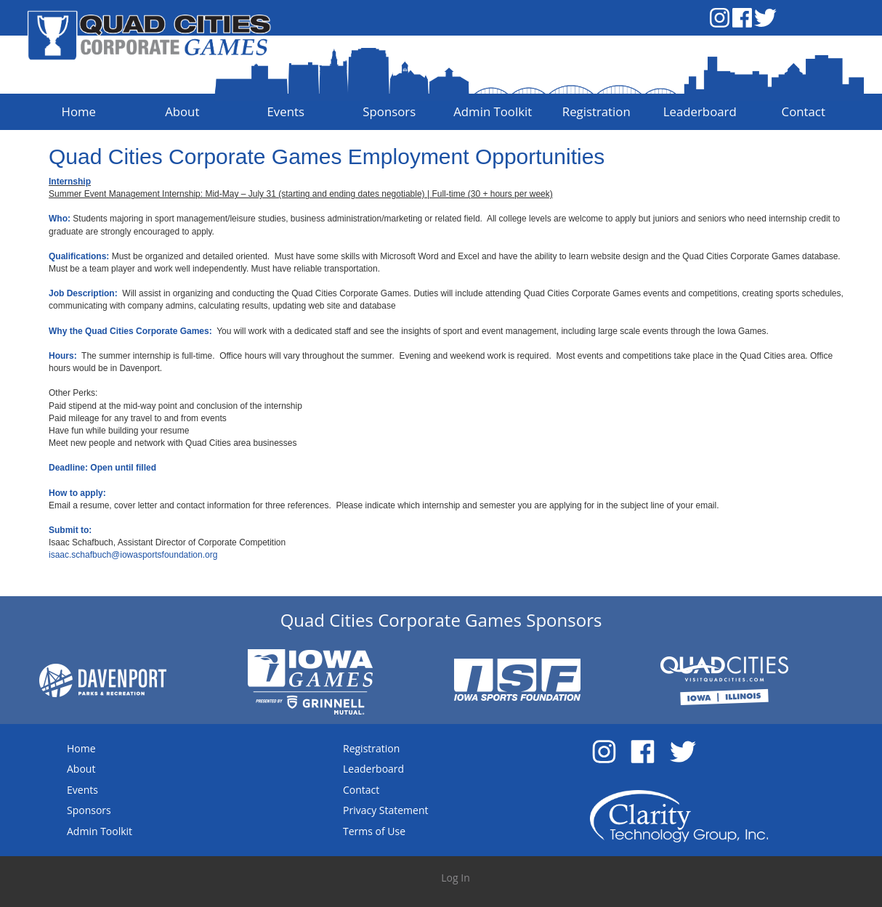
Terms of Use (374, 831)
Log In (455, 877)
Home (81, 748)
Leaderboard (373, 769)
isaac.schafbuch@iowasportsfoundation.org (133, 555)
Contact (361, 790)
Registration (371, 748)
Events (82, 790)
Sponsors (89, 810)
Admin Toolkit (99, 831)
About (81, 769)
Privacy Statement (386, 810)
